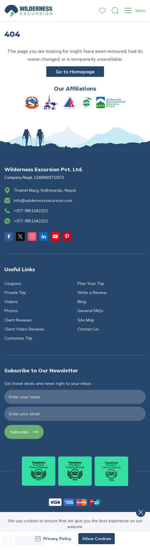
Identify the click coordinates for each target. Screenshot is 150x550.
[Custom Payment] (75, 502)
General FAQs (90, 310)
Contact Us (88, 329)
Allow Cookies (96, 538)
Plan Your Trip (90, 283)
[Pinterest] (67, 236)
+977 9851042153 (31, 210)
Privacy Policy (53, 539)
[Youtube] (55, 236)
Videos (11, 301)
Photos (11, 310)
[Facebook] (8, 236)
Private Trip (15, 292)
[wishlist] (102, 10)
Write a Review (92, 292)
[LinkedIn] (43, 236)
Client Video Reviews (24, 329)
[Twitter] (20, 236)
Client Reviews (18, 320)
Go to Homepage (75, 72)
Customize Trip (18, 338)
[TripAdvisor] (38, 471)
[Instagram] (32, 236)
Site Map (85, 320)
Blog (81, 301)
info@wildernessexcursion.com (43, 200)
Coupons (12, 283)
